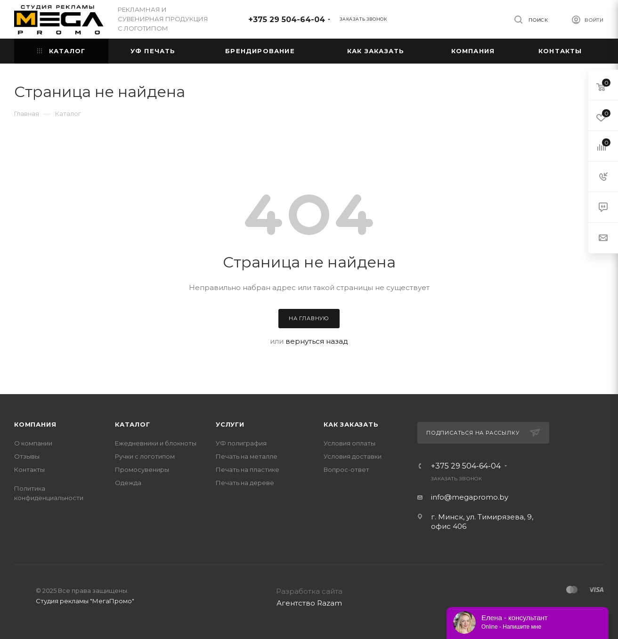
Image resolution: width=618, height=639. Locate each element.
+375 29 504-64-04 (286, 19)
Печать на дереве (245, 482)
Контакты (29, 469)
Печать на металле (246, 456)
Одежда (128, 482)
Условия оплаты (349, 443)
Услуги (230, 424)
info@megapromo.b (467, 497)
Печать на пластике (247, 469)
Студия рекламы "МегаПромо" (85, 601)
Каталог (132, 424)
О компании (33, 443)
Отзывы (27, 456)
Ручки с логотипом (145, 456)
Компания (35, 424)
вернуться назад (316, 341)
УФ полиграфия (241, 443)
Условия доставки (353, 456)
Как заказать (351, 424)
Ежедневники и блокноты (155, 443)
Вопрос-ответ (346, 469)
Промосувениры (142, 469)
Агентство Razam (309, 603)
